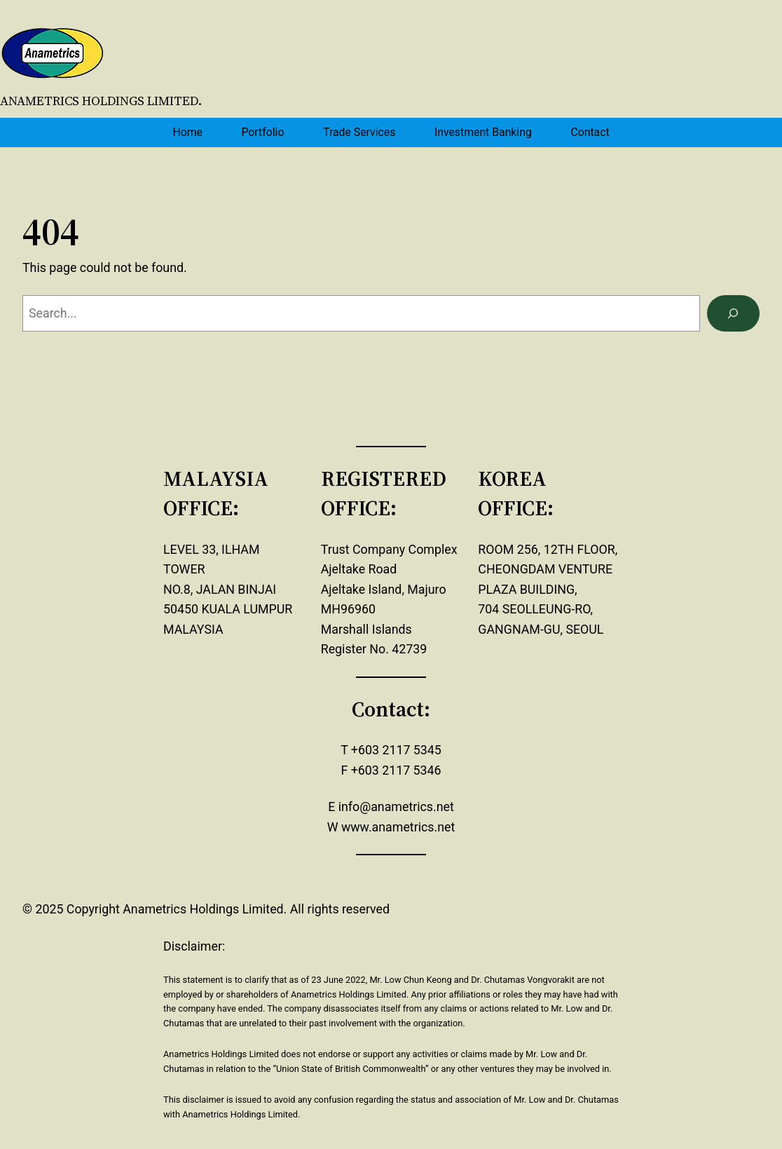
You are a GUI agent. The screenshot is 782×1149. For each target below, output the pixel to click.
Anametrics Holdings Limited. (101, 101)
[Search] (733, 313)
